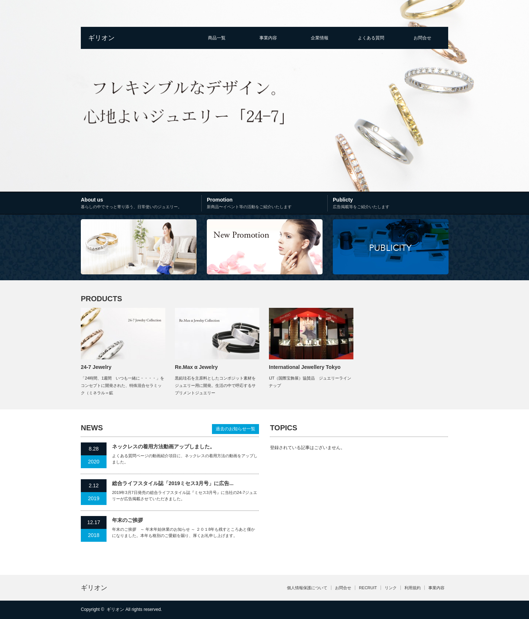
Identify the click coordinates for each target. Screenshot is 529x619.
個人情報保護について (307, 588)
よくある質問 (371, 37)
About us (142, 204)
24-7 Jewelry (96, 367)
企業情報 (319, 37)
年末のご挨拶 (127, 520)
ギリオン (101, 38)
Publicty (390, 204)
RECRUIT (368, 588)
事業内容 (268, 37)
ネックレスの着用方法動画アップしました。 (163, 446)
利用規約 (412, 588)
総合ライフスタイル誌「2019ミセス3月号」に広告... (173, 483)
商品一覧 (217, 37)
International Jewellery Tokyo (305, 367)
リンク (391, 588)
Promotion (266, 204)
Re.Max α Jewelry (196, 367)
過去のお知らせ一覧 (235, 428)
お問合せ (422, 37)
